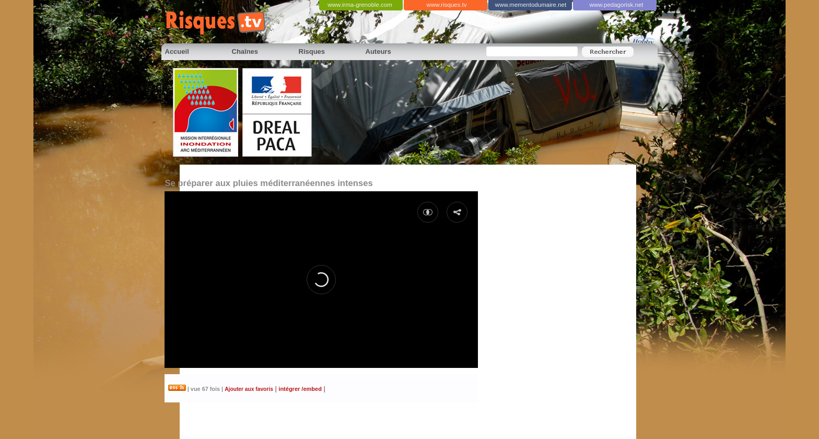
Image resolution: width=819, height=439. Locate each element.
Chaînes (245, 51)
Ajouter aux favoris (249, 389)
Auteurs (378, 51)
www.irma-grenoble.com (359, 5)
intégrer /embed (300, 389)
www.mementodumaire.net (530, 5)
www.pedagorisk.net (616, 5)
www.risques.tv (447, 5)
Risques (312, 51)
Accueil (177, 51)
